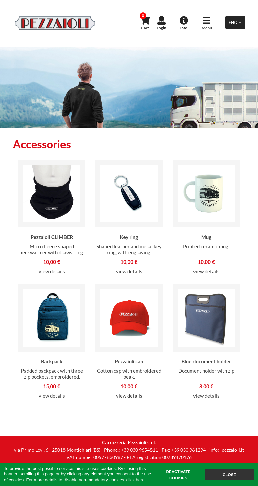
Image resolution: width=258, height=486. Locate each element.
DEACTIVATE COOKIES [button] (178, 474)
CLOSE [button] (229, 474)
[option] (129, 87)
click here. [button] (136, 479)
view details (52, 271)
